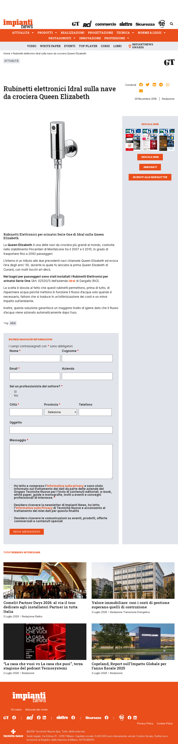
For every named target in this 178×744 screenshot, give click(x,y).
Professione (117, 38)
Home (6, 53)
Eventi (69, 46)
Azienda (68, 368)
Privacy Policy (145, 723)
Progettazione (100, 32)
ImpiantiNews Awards (142, 46)
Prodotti (47, 32)
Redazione (168, 98)
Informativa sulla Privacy (34, 508)
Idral (12, 323)
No (16, 395)
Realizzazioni (72, 32)
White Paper (50, 46)
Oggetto (16, 422)
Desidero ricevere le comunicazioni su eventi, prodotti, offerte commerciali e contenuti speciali (60, 520)
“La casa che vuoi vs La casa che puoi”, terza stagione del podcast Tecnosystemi (43, 666)
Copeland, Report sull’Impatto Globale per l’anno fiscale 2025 (129, 666)
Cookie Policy (165, 723)
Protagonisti (62, 38)
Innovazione (90, 38)
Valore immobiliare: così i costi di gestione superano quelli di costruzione (130, 604)
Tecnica (125, 32)
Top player (88, 46)
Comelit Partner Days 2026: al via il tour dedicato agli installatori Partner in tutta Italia (40, 607)
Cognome (70, 351)
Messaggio (19, 440)
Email (15, 368)
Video (31, 46)
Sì (15, 391)
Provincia (52, 404)
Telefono (85, 404)
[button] (172, 24)
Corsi (105, 46)
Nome (15, 351)
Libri (117, 46)
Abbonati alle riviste (36, 709)
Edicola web (150, 157)
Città (14, 404)
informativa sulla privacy (65, 486)
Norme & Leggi (152, 32)
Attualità (23, 32)
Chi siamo (16, 709)
